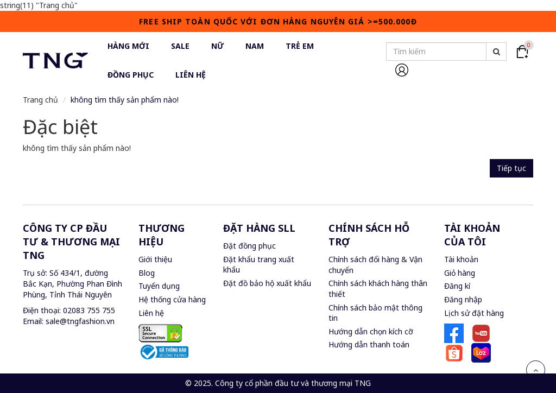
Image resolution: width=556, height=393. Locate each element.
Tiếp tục (511, 168)
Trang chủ (40, 99)
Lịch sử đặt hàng (474, 313)
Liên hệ (151, 313)
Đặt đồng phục (249, 245)
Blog (146, 273)
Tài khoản (461, 259)
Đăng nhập (463, 299)
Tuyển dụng (159, 286)
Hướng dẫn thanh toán (368, 344)
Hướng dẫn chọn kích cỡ (370, 331)
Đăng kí (457, 286)
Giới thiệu (155, 259)
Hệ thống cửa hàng (172, 299)
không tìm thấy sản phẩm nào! (125, 99)
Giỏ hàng (459, 273)
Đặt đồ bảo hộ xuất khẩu (267, 283)
